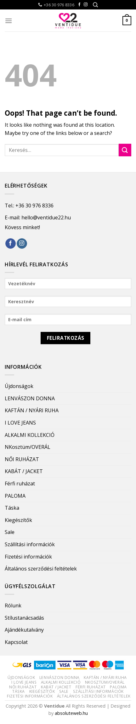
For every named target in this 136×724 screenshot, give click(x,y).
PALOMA (15, 495)
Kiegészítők (18, 520)
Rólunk (13, 605)
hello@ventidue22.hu (46, 217)
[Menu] (8, 20)
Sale (9, 532)
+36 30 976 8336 (34, 205)
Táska (12, 507)
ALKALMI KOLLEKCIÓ (29, 435)
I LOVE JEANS (20, 422)
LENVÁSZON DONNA (30, 398)
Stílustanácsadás (24, 617)
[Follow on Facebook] (79, 5)
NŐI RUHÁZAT (22, 459)
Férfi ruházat (20, 483)
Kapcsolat (16, 642)
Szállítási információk (30, 544)
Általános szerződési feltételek (41, 568)
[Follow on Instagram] (86, 5)
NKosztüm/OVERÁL (27, 446)
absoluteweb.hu (71, 713)
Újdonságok (19, 386)
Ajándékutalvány (24, 629)
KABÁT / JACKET (24, 471)
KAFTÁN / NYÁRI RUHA (32, 410)
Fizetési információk (28, 556)
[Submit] (125, 150)
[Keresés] (95, 4)
